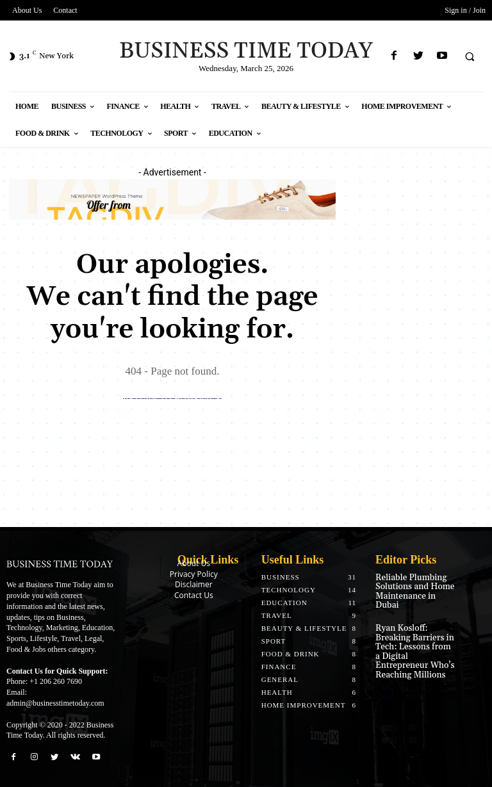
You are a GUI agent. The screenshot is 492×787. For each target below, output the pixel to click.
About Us (193, 563)
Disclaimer (194, 584)
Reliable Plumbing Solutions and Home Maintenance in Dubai (414, 586)
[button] (470, 56)
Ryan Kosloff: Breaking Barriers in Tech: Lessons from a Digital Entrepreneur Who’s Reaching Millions (415, 633)
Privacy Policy (194, 574)
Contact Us (193, 595)
